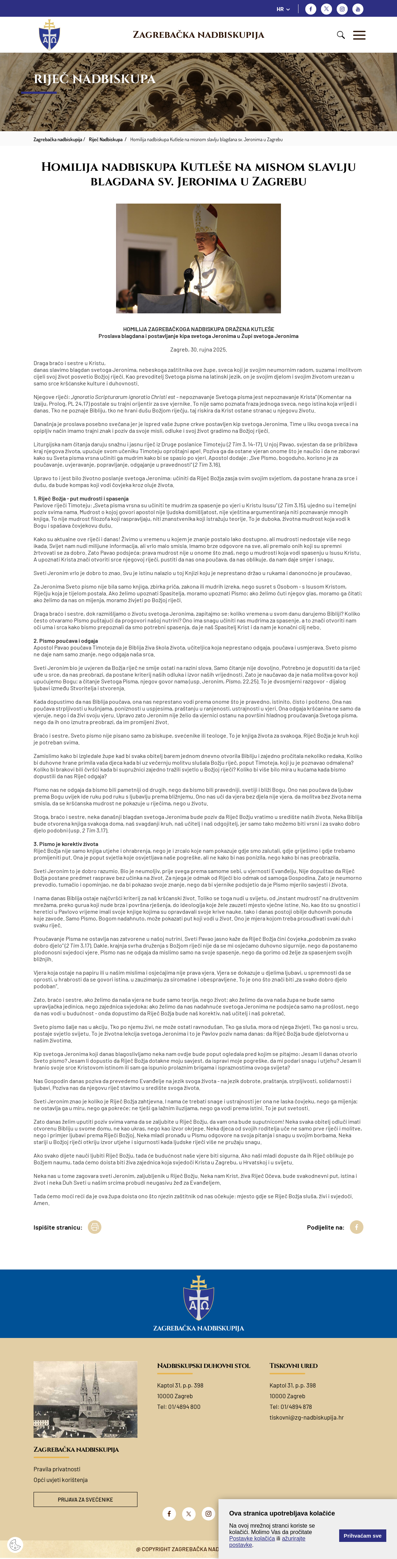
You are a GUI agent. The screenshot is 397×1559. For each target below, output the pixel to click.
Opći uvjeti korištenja (61, 1479)
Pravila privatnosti (57, 1468)
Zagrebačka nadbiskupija (198, 35)
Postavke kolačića (252, 1538)
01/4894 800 (184, 1406)
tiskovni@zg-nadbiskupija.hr (307, 1417)
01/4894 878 (296, 1406)
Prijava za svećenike (86, 1500)
